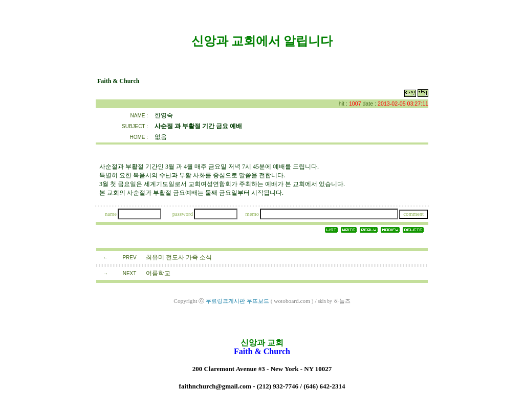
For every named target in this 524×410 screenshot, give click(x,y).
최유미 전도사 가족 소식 (179, 257)
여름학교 (158, 273)
